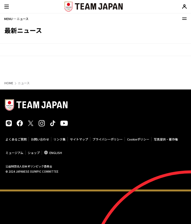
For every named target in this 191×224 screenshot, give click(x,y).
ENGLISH (55, 152)
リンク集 (60, 139)
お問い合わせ (40, 139)
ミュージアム (14, 152)
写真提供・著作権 (166, 139)
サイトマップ (79, 139)
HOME (8, 83)
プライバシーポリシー (107, 139)
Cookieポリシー (138, 139)
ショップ (34, 152)
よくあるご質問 (16, 139)
